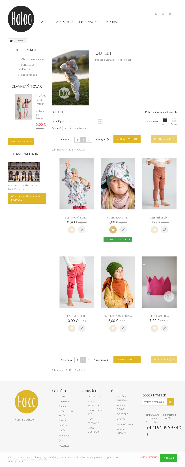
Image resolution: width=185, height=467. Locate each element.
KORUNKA (64, 401)
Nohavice (64, 435)
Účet (113, 391)
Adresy (121, 419)
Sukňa (62, 430)
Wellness (64, 446)
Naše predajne (29, 74)
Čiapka (62, 406)
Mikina (62, 420)
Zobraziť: (56, 128)
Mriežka (165, 121)
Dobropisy (123, 414)
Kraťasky (42, 95)
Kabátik (63, 425)
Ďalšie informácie (148, 457)
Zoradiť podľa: (59, 121)
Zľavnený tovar (27, 86)
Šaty (61, 441)
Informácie (26, 50)
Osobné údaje (125, 424)
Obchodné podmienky (33, 59)
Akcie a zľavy (95, 396)
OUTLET (63, 396)
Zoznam (174, 121)
